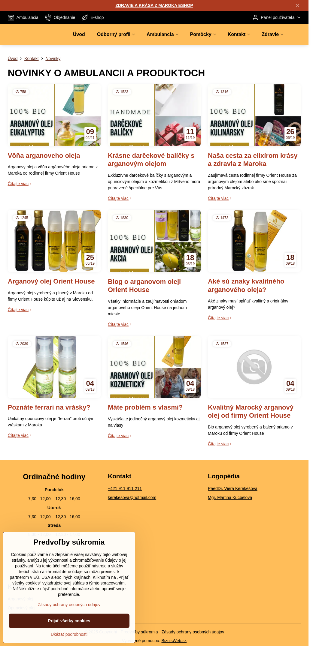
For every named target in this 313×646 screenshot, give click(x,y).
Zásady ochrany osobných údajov (193, 631)
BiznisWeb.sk (174, 640)
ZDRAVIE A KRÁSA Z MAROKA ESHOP (154, 5)
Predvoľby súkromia (139, 631)
